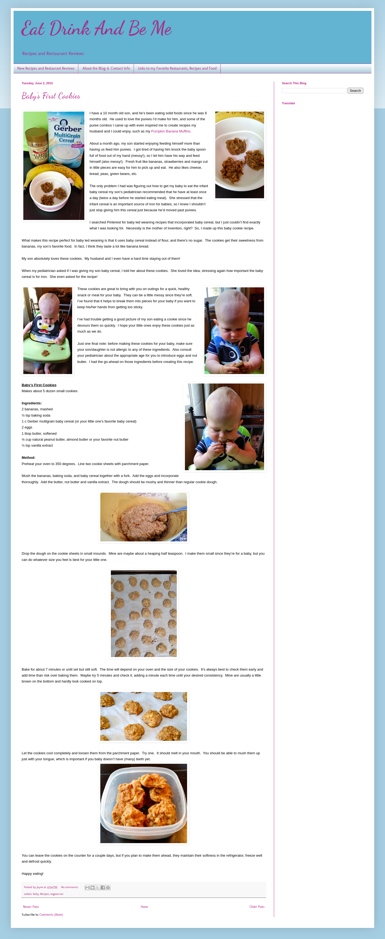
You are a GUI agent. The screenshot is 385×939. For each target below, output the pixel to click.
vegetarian (56, 894)
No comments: (70, 887)
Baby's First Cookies (51, 95)
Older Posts (257, 907)
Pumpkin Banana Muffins (170, 131)
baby (36, 894)
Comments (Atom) (51, 915)
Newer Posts (31, 907)
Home (144, 907)
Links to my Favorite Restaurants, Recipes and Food (177, 68)
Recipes (44, 894)
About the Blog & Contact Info (106, 68)
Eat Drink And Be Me (96, 28)
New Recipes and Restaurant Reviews (45, 68)
